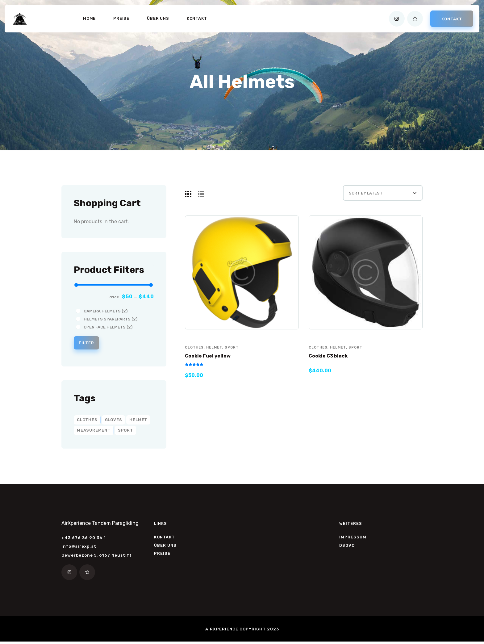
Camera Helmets (105, 311)
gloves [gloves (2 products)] (113, 421)
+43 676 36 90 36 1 (83, 539)
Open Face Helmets (108, 327)
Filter (89, 343)
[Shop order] (375, 196)
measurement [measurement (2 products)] (94, 432)
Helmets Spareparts (110, 319)
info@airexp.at (78, 548)
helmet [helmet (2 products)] (138, 421)
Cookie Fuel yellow (210, 362)
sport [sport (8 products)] (125, 432)
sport (234, 354)
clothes (195, 354)
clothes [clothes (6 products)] (87, 421)
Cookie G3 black (331, 362)
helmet (216, 354)
